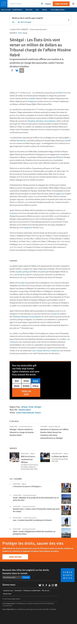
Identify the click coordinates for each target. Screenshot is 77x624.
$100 (26, 381)
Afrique (24, 406)
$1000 (26, 386)
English (20, 33)
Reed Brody (21, 140)
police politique (23, 272)
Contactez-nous (8, 590)
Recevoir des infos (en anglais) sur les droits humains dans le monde (25, 571)
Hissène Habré (25, 409)
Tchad (30, 406)
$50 (17, 381)
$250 (35, 381)
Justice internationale (25, 412)
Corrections (18, 590)
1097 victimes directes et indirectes (45, 350)
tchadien (32, 98)
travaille (67, 140)
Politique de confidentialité (31, 590)
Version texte (7, 594)
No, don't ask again (24, 22)
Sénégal (30, 101)
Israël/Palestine (18, 10)
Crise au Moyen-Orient (59, 10)
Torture (38, 412)
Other (36, 386)
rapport (59, 194)
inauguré (27, 227)
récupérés (42, 272)
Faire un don (61, 3)
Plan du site (45, 590)
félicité (59, 157)
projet (54, 314)
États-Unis (30, 10)
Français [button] (48, 4)
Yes (13, 22)
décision (14, 213)
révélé (19, 274)
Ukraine (45, 10)
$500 (16, 386)
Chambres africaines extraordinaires (41, 121)
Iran (38, 10)
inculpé (22, 283)
